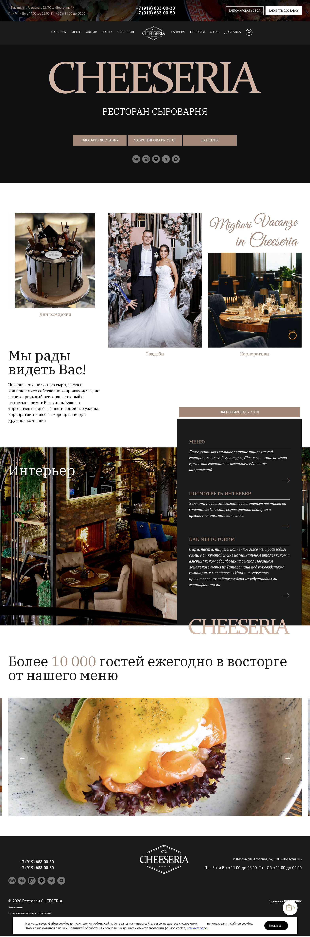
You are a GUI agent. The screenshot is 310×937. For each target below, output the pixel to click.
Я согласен (276, 925)
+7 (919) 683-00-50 (155, 12)
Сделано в (282, 898)
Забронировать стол (244, 10)
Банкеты (59, 32)
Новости (197, 32)
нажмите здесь (197, 928)
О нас (214, 32)
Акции (91, 32)
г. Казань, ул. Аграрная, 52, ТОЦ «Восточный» (41, 7)
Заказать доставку (284, 10)
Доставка (232, 32)
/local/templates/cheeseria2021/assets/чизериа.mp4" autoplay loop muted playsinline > (155, 122)
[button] (22, 756)
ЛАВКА (107, 32)
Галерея (178, 32)
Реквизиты (18, 904)
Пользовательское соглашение (38, 910)
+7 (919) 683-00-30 (155, 8)
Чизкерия (125, 32)
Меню (76, 32)
